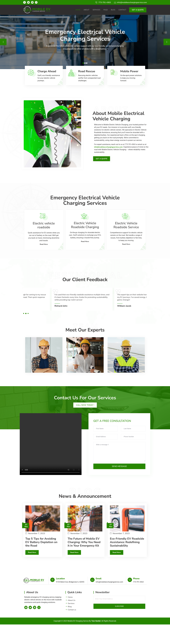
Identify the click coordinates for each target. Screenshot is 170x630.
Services (96, 10)
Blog (113, 10)
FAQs (105, 10)
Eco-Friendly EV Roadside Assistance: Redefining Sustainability (127, 548)
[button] (23, 319)
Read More (32, 559)
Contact (122, 10)
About (86, 10)
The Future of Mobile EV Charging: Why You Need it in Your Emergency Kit (84, 548)
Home (77, 10)
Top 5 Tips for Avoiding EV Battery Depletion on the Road (41, 548)
